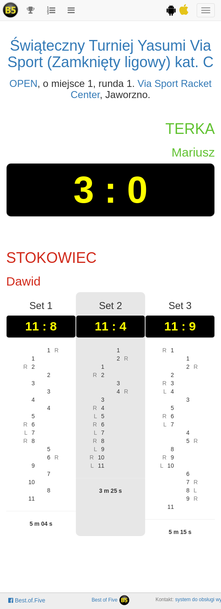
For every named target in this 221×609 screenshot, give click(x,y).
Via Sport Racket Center (141, 89)
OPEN (23, 83)
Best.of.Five (26, 600)
